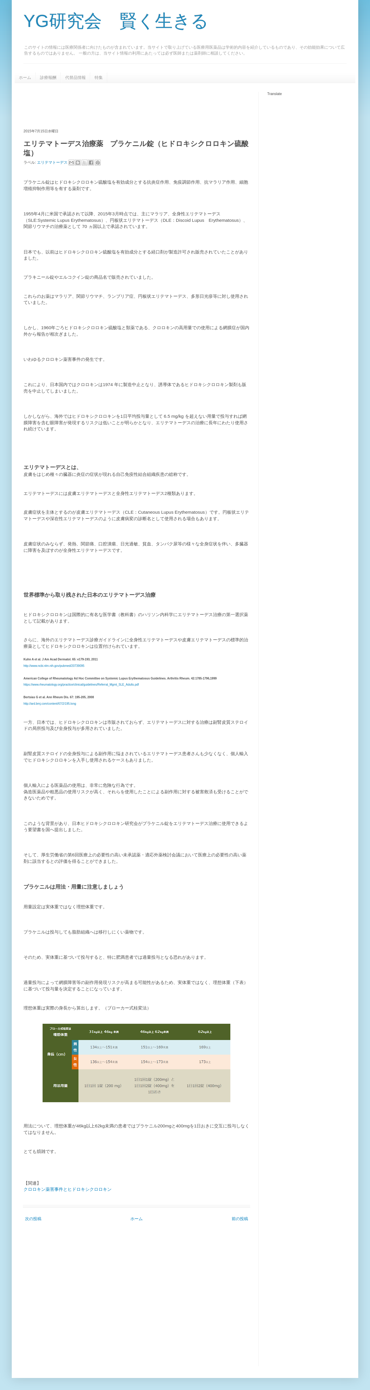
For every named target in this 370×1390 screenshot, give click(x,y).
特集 (99, 77)
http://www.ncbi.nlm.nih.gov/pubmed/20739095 (53, 665)
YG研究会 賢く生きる (115, 21)
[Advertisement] (130, 105)
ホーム (25, 77)
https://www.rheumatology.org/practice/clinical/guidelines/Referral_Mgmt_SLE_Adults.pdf (81, 684)
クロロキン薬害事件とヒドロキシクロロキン (67, 1189)
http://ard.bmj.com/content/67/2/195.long (49, 703)
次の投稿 (33, 1218)
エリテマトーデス (53, 162)
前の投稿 (240, 1218)
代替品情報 (75, 77)
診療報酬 (48, 77)
